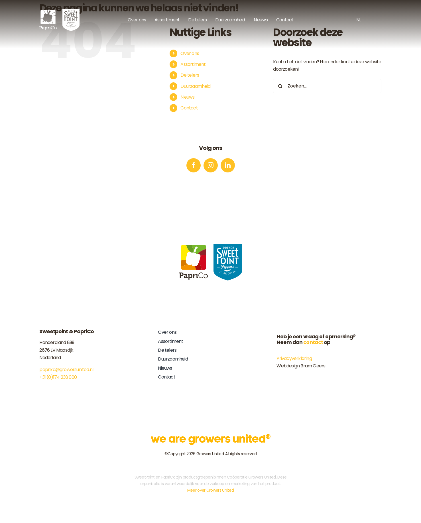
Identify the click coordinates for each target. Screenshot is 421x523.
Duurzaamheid (195, 86)
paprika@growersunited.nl (66, 369)
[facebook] (193, 165)
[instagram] (211, 165)
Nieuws (187, 97)
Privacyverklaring (294, 358)
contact (313, 342)
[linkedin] (228, 165)
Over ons (189, 53)
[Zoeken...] (327, 86)
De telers (189, 75)
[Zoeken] (280, 86)
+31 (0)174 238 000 (58, 377)
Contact (189, 108)
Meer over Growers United (210, 490)
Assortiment (193, 64)
